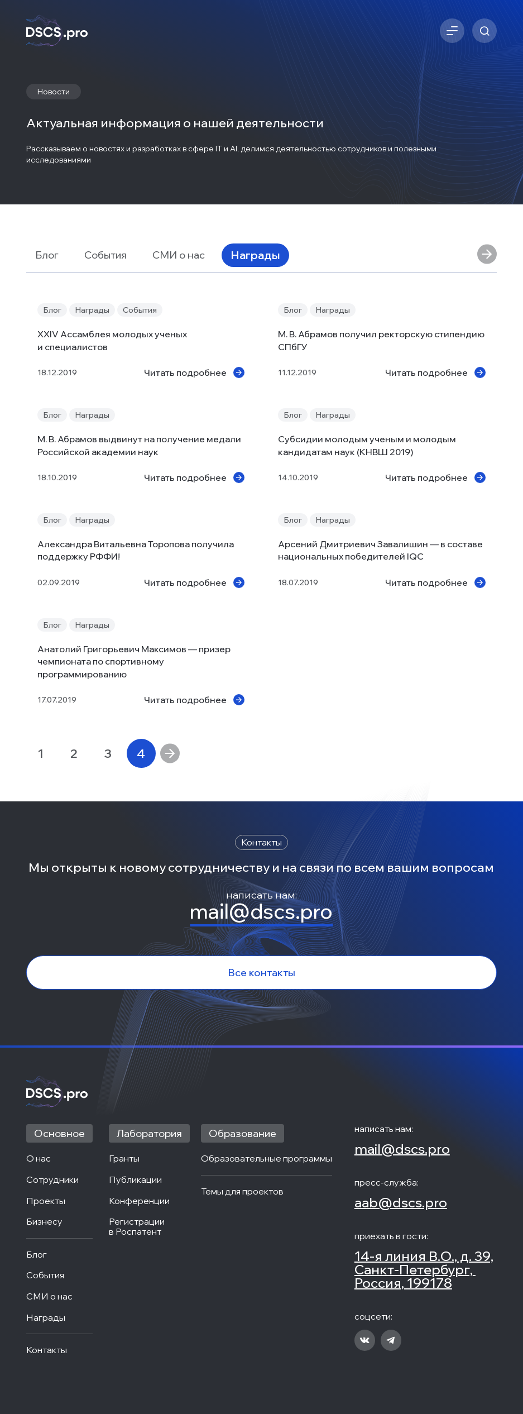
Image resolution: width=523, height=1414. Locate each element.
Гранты (124, 1159)
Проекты (45, 1201)
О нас (38, 1159)
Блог (47, 255)
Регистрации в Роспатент (137, 1226)
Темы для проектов (242, 1192)
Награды (255, 255)
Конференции (139, 1201)
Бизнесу (44, 1222)
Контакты (46, 1350)
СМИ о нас (178, 255)
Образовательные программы (266, 1159)
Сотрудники (52, 1180)
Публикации (135, 1180)
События (105, 255)
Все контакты (261, 972)
